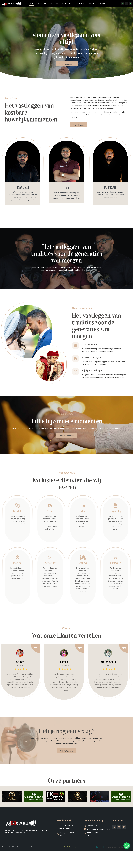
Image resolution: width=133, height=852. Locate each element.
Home (31, 3)
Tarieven (80, 3)
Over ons (42, 3)
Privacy (99, 848)
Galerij (91, 3)
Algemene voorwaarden (114, 848)
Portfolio (67, 3)
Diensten (54, 3)
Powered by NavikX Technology (66, 848)
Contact (102, 3)
